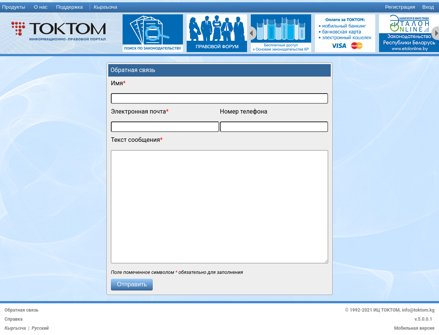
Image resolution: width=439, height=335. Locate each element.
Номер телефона (243, 111)
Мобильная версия (414, 328)
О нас (41, 7)
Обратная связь (21, 310)
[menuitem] (15, 7)
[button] (132, 284)
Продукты (13, 7)
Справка (14, 319)
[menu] (219, 7)
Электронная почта (138, 111)
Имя (117, 83)
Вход (428, 7)
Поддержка (69, 7)
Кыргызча (105, 7)
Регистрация (400, 7)
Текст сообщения (135, 139)
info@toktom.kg (418, 310)
